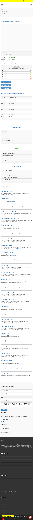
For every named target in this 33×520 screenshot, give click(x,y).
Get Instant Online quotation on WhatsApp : (16, 1)
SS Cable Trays (4, 313)
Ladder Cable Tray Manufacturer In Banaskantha (10, 179)
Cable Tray (4, 13)
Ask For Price (6, 82)
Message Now (6, 85)
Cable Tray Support (5, 353)
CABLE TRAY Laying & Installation (8, 140)
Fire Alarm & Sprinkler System (7, 155)
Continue (11, 194)
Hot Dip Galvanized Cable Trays (8, 259)
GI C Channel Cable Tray (6, 360)
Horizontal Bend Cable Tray (7, 252)
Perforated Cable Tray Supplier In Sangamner (10, 482)
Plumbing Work (5, 160)
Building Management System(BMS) (8, 153)
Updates (3, 504)
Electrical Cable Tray (5, 205)
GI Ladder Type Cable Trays (7, 272)
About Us (4, 501)
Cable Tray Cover (5, 346)
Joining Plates (4, 138)
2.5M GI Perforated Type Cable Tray (9, 211)
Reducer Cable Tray (5, 306)
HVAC (3, 157)
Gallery (3, 507)
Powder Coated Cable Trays (7, 286)
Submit (3, 409)
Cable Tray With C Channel (7, 340)
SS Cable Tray (4, 232)
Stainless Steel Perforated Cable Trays (10, 218)
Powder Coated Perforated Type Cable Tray (11, 292)
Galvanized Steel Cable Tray (7, 326)
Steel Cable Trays (5, 333)
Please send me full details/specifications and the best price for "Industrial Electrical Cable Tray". (17, 405)
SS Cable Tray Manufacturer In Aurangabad (9, 177)
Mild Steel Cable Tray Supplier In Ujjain (9, 175)
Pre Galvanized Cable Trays (7, 299)
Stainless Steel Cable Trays (7, 319)
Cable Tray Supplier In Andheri (7, 170)
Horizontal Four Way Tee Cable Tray (9, 367)
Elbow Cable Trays (5, 198)
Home (2, 9)
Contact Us (4, 510)
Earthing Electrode (5, 463)
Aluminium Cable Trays (6, 191)
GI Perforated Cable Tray (6, 245)
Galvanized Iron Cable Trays (7, 238)
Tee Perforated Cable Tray (7, 373)
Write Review (6, 88)
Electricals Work (5, 151)
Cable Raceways (5, 133)
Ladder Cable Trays (5, 265)
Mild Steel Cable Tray (6, 279)
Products (4, 11)
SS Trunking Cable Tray (6, 225)
